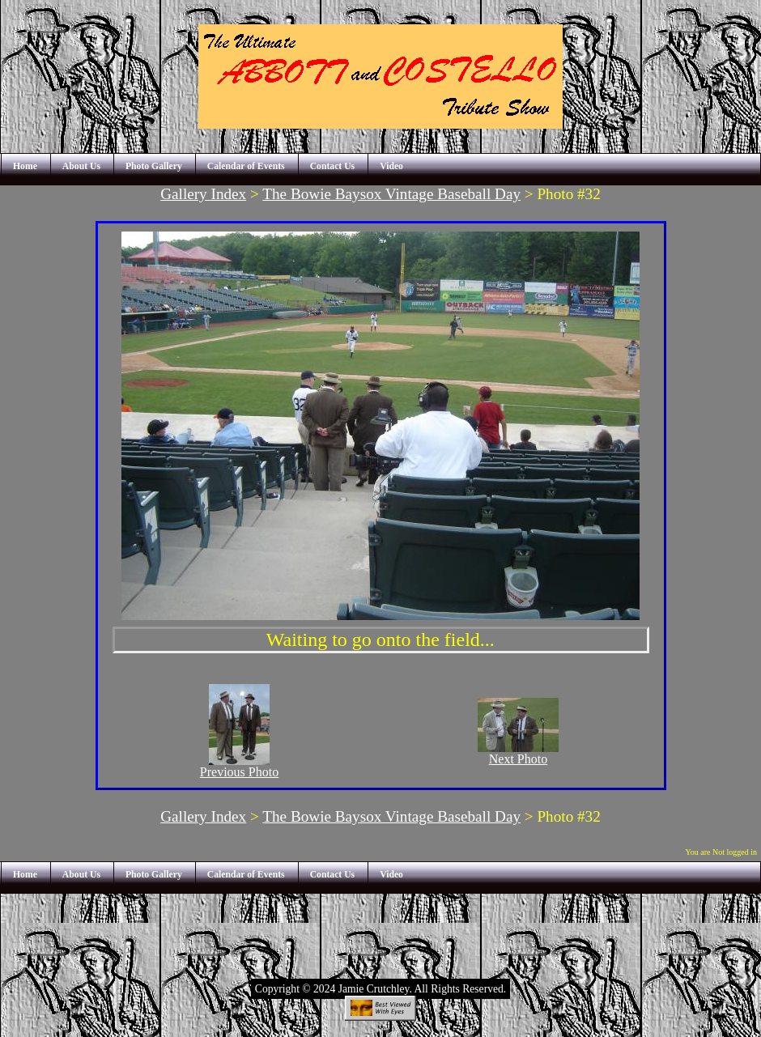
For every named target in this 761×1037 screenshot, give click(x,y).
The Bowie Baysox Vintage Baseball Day (391, 193)
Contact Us (332, 166)
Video (391, 166)
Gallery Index (203, 193)
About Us (81, 166)
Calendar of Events (246, 166)
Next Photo (518, 753)
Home (25, 166)
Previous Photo (239, 766)
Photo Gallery (153, 166)
